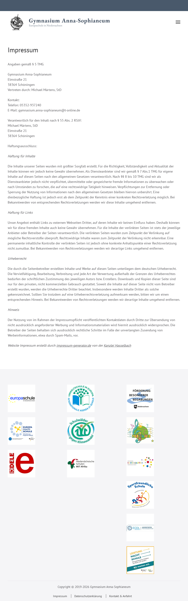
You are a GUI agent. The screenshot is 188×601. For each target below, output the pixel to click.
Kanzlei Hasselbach (117, 345)
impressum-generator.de (73, 345)
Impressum (60, 596)
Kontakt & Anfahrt (120, 596)
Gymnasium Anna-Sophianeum (69, 20)
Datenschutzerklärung (88, 596)
